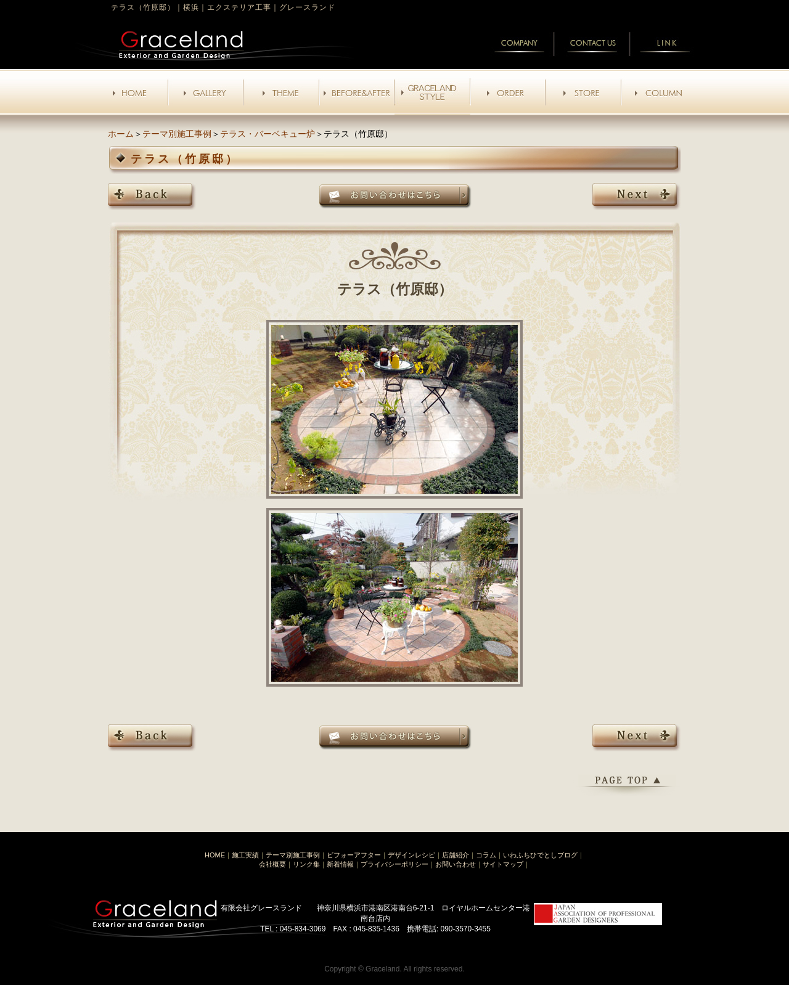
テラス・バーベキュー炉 (267, 134)
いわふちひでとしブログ (540, 855)
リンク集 (306, 864)
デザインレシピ (411, 855)
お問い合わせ (455, 864)
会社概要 (272, 864)
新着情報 (340, 864)
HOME (215, 855)
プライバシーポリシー (394, 864)
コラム (486, 855)
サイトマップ (503, 864)
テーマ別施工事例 (176, 134)
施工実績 (245, 855)
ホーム (121, 134)
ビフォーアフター (354, 855)
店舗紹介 (455, 855)
